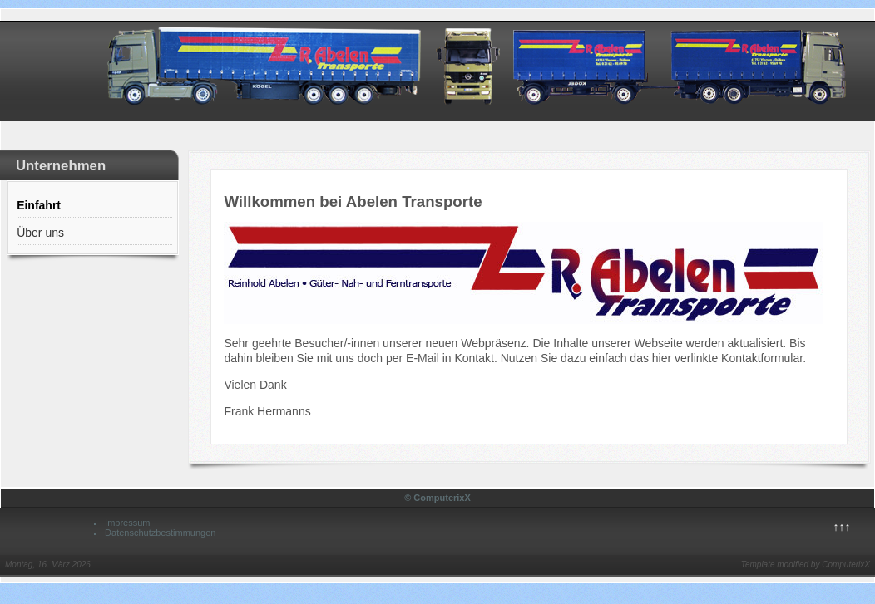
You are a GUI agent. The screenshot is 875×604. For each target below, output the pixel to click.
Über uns (40, 232)
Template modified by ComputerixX (805, 564)
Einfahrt (39, 205)
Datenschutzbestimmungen (160, 533)
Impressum (127, 523)
